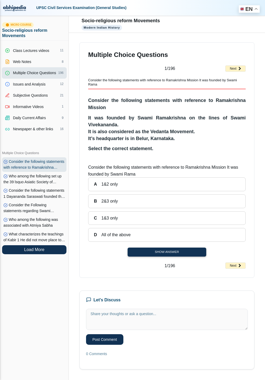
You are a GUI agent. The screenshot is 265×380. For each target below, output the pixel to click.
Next (235, 68)
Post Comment (104, 339)
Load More (34, 249)
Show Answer (167, 252)
